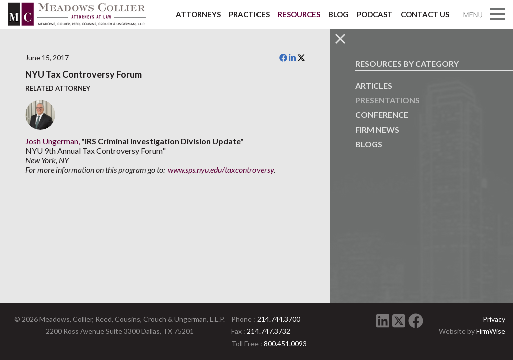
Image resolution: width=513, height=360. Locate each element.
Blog (338, 14)
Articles (373, 85)
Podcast (375, 14)
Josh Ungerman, (52, 141)
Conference (381, 115)
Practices (249, 14)
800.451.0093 (285, 344)
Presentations (387, 100)
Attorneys (198, 14)
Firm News (377, 129)
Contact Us (425, 14)
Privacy (494, 319)
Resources (299, 14)
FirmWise (490, 331)
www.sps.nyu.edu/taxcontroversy (221, 169)
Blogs (368, 144)
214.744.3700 (278, 319)
